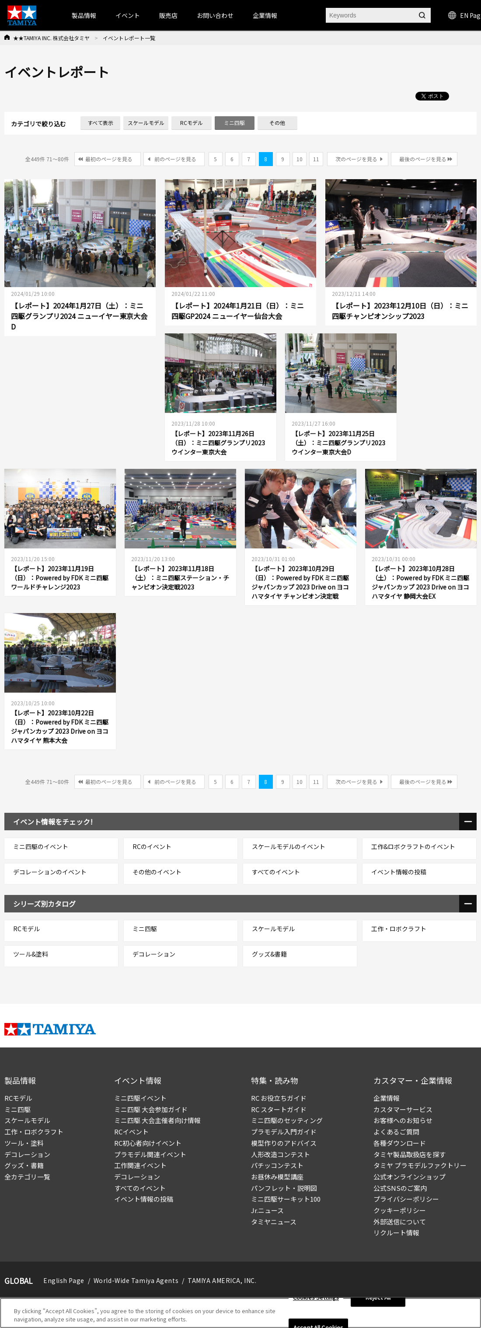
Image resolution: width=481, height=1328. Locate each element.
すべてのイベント (140, 1188)
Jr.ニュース (267, 1210)
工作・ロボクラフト (33, 1131)
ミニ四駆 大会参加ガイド (151, 1109)
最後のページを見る (422, 159)
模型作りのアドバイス (284, 1143)
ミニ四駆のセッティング (287, 1120)
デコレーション (27, 1154)
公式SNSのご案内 (400, 1188)
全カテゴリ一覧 (27, 1176)
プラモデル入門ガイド (284, 1131)
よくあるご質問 (396, 1131)
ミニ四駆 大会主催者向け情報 (157, 1120)
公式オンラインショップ (409, 1176)
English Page (63, 1280)
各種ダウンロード (399, 1143)
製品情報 (84, 15)
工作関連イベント (140, 1165)
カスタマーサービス (402, 1109)
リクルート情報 (396, 1232)
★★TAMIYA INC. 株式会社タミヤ (51, 38)
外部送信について (399, 1221)
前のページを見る (175, 159)
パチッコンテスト (277, 1165)
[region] (240, 1313)
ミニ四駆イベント (140, 1098)
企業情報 (386, 1098)
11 (316, 159)
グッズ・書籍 (24, 1165)
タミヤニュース (273, 1221)
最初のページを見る (108, 159)
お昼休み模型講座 (277, 1176)
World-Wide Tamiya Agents (136, 1280)
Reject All (378, 1297)
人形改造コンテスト (280, 1154)
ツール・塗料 (24, 1143)
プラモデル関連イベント (150, 1154)
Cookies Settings (316, 1297)
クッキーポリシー (399, 1210)
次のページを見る (356, 159)
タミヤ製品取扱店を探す (409, 1154)
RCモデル (18, 1098)
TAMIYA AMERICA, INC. (222, 1280)
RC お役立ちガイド (279, 1098)
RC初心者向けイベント (147, 1143)
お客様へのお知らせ (402, 1120)
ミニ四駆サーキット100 (286, 1198)
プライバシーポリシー (406, 1198)
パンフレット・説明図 (284, 1188)
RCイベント (131, 1131)
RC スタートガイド (279, 1109)
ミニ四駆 (17, 1109)
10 (299, 159)
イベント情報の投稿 (143, 1198)
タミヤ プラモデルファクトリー (420, 1165)
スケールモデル (27, 1120)
